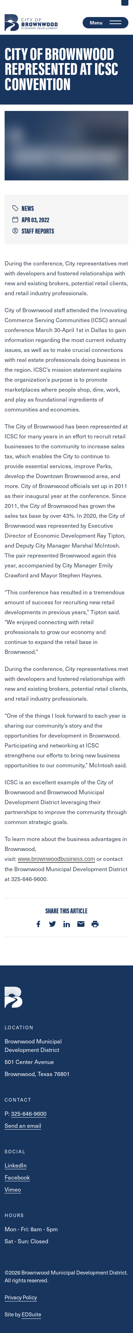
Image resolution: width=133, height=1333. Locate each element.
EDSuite (31, 1314)
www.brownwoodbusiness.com (56, 859)
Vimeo (13, 1189)
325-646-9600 (28, 1113)
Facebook (17, 1177)
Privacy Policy (21, 1297)
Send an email (23, 1125)
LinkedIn (16, 1165)
